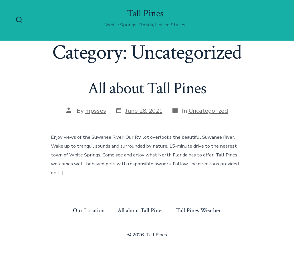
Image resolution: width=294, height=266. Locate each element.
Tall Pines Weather (198, 210)
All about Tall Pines (147, 88)
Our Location (89, 210)
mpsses (95, 111)
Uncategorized (208, 111)
